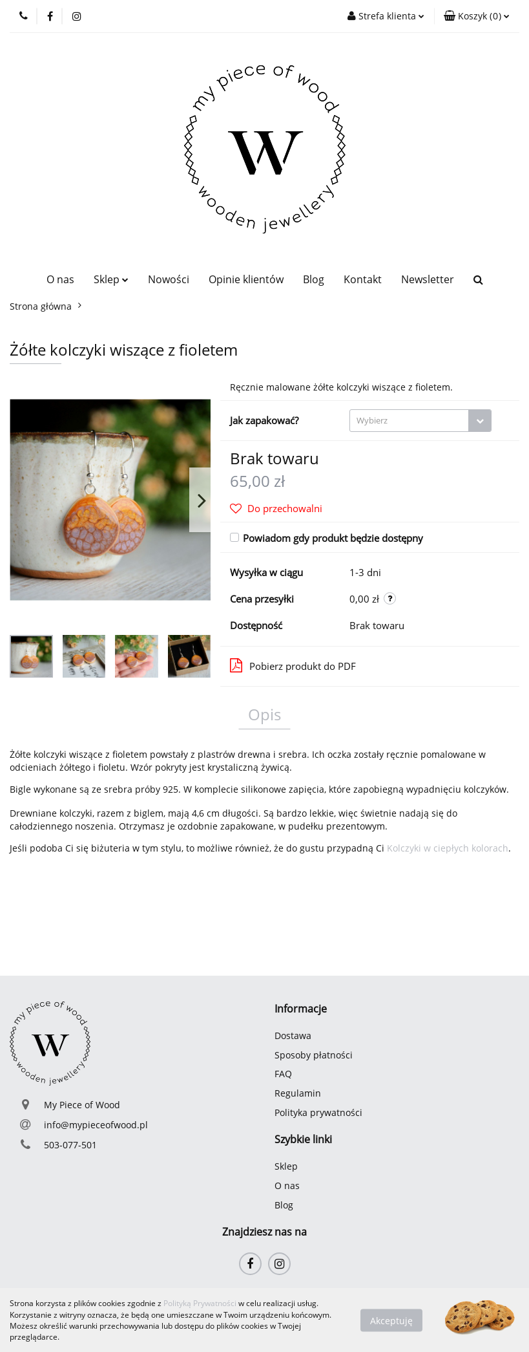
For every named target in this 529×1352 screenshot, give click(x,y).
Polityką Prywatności (199, 1303)
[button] (476, 16)
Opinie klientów (246, 279)
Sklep (111, 279)
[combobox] (420, 420)
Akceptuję (391, 1320)
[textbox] (409, 420)
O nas (60, 279)
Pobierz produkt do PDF (293, 665)
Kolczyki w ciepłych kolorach (447, 848)
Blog (313, 279)
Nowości (168, 279)
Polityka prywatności (318, 1112)
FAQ (283, 1074)
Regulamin (298, 1093)
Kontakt (363, 279)
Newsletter (427, 279)
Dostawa (293, 1035)
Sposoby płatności (314, 1055)
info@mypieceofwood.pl (96, 1125)
